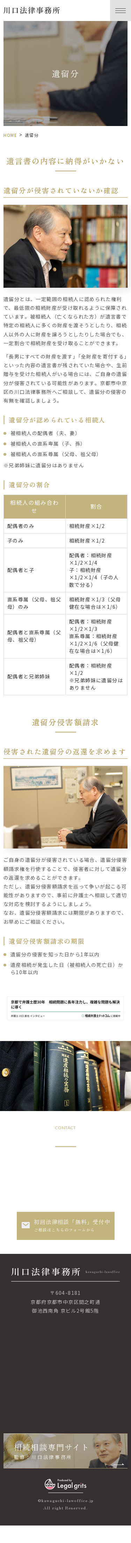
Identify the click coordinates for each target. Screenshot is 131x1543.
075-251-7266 (66, 1161)
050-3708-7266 (68, 1186)
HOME (10, 135)
